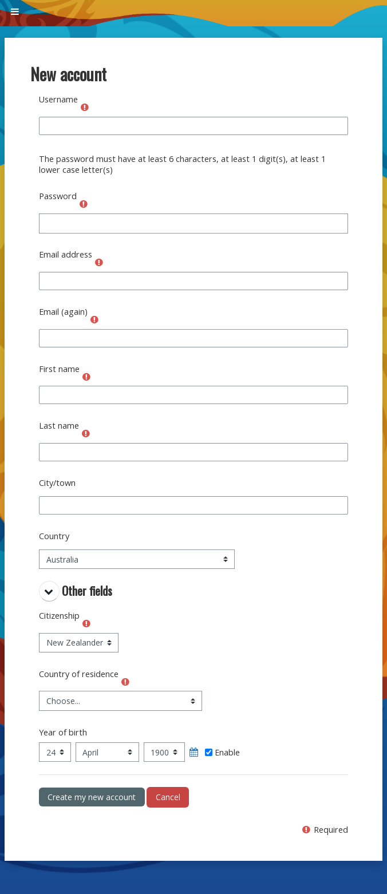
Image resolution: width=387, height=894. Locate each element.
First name (59, 368)
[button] (49, 591)
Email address (65, 254)
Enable (222, 752)
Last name (59, 425)
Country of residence (79, 673)
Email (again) (63, 311)
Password (58, 196)
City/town (57, 482)
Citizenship (59, 615)
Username (58, 99)
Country (54, 536)
